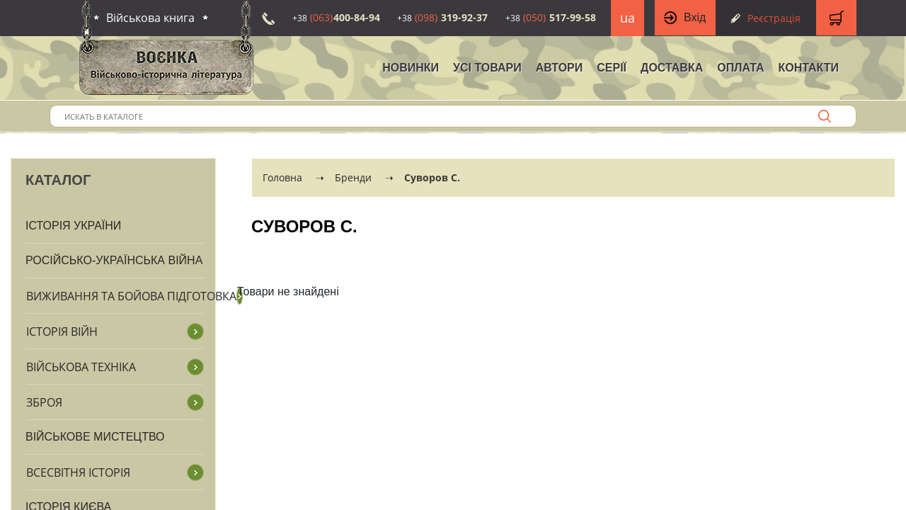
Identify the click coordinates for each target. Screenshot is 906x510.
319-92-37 (442, 17)
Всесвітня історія (78, 472)
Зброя (44, 402)
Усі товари (487, 68)
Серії (611, 68)
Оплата (740, 68)
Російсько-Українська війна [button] (113, 260)
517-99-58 (550, 17)
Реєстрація (774, 18)
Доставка (672, 68)
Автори (559, 68)
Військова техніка (81, 367)
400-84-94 (336, 17)
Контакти (808, 68)
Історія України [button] (73, 226)
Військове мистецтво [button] (95, 437)
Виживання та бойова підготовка (131, 296)
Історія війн (62, 331)
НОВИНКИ (410, 68)
